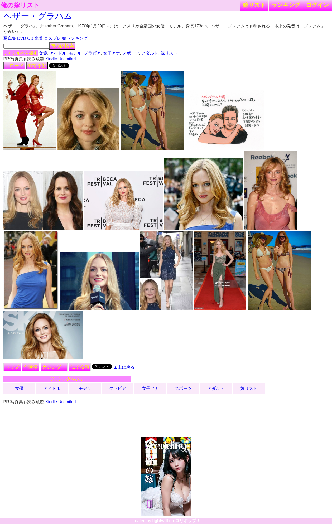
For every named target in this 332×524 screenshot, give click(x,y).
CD (30, 38)
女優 (43, 53)
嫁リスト (254, 5)
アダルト (149, 53)
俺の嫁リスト (20, 5)
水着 (39, 38)
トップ (12, 367)
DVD (21, 38)
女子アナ (111, 53)
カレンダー (54, 367)
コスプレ (52, 38)
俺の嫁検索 (62, 45)
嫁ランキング (75, 38)
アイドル (58, 53)
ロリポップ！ (187, 520)
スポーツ (130, 53)
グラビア (92, 53)
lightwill (160, 520)
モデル (75, 53)
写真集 (9, 38)
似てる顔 (36, 65)
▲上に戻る (123, 367)
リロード (14, 65)
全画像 (30, 367)
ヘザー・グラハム (38, 16)
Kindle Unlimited (60, 59)
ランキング (285, 5)
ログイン (317, 5)
